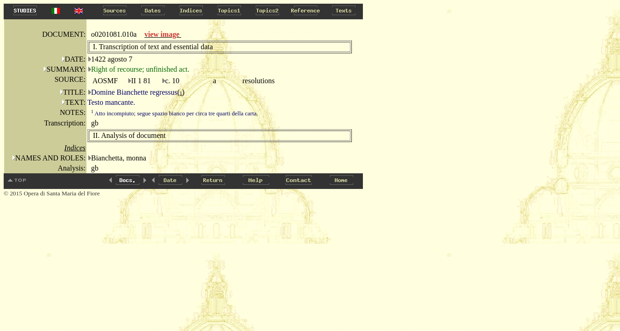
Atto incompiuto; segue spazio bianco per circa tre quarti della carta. (174, 113)
